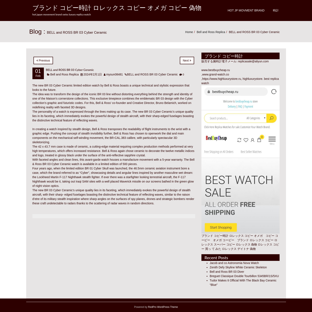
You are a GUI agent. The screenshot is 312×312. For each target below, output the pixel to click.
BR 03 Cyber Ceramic (58, 85)
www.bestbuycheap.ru (215, 70)
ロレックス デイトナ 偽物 (239, 248)
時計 (276, 10)
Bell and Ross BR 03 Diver (227, 271)
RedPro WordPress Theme (162, 307)
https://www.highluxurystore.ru (221, 78)
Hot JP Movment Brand (246, 10)
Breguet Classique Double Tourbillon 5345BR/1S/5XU (244, 276)
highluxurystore (252, 78)
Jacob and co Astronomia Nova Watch (234, 263)
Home (189, 32)
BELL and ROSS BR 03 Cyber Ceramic (70, 70)
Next (187, 60)
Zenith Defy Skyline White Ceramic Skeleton (238, 267)
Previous (43, 60)
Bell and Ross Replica (211, 32)
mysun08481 (114, 74)
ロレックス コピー (262, 240)
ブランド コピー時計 (214, 235)
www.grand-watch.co (215, 74)
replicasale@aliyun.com (253, 61)
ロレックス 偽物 (246, 244)
